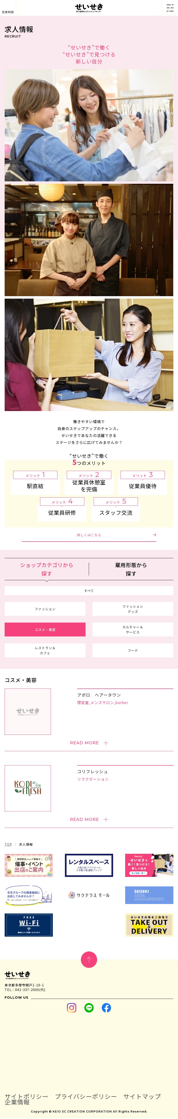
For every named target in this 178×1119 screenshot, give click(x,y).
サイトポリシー (27, 1097)
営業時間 (8, 12)
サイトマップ (146, 1097)
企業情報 (18, 1102)
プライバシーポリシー (88, 1097)
